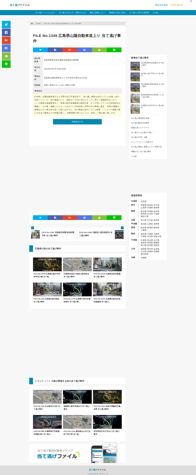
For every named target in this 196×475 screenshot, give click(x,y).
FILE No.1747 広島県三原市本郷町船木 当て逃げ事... (77, 300)
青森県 (144, 205)
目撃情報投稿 (176, 5)
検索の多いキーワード (140, 128)
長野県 (156, 224)
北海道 (144, 201)
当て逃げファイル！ (20, 5)
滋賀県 (144, 234)
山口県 (156, 240)
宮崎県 (156, 251)
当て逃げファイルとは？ (46, 13)
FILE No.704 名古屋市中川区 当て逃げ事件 (47, 407)
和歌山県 (157, 236)
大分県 (144, 251)
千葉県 (156, 214)
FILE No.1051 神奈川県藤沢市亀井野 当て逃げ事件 (107, 407)
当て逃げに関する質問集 (139, 13)
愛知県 (156, 228)
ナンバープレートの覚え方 (142, 142)
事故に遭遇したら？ (98, 13)
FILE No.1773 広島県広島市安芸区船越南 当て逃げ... (107, 300)
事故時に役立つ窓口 (117, 13)
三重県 (144, 230)
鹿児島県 (144, 254)
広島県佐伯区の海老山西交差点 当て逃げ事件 (76, 275)
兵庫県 (144, 236)
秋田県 (150, 205)
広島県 (144, 240)
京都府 (150, 234)
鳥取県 (144, 243)
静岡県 (150, 228)
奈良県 (150, 236)
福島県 (156, 207)
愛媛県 (156, 243)
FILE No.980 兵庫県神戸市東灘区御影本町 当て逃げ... (46, 432)
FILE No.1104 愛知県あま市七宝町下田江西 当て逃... (77, 432)
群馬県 (144, 214)
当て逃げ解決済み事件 (140, 123)
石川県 (150, 220)
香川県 (144, 245)
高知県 (150, 245)
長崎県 (150, 251)
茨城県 (150, 211)
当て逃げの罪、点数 (139, 137)
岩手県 (156, 205)
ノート (47, 381)
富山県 (144, 220)
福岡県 (144, 249)
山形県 (144, 207)
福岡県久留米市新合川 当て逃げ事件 (77, 407)
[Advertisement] (78, 28)
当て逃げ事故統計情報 (140, 118)
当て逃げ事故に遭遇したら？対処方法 (146, 147)
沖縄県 (144, 258)
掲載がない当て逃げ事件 (141, 151)
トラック (39, 381)
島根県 (150, 243)
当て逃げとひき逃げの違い (142, 132)
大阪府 (156, 234)
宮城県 (150, 207)
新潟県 (144, 224)
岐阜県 (144, 228)
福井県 (156, 220)
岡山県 (150, 240)
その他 (155, 13)
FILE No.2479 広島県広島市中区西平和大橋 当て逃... (47, 275)
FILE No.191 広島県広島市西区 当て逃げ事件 (46, 300)
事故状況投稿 (161, 5)
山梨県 (150, 224)
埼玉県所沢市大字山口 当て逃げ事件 (107, 432)
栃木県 (156, 211)
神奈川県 (144, 216)
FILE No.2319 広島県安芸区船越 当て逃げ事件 (107, 275)
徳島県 (156, 245)
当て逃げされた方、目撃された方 (72, 13)
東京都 (144, 211)
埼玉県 (150, 214)
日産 (54, 381)
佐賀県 (156, 249)
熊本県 (150, 249)
